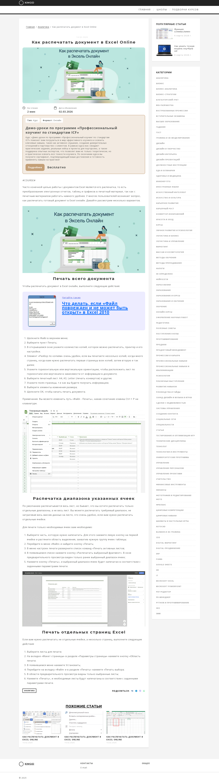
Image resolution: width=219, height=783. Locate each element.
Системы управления (168, 408)
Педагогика (162, 323)
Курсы (159, 225)
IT (157, 575)
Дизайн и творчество (168, 149)
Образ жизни (163, 285)
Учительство (163, 479)
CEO (158, 537)
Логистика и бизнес (167, 236)
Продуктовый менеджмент (171, 350)
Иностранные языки (167, 187)
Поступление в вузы (167, 334)
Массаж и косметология (170, 252)
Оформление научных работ (172, 317)
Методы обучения (166, 257)
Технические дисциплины (171, 441)
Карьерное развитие (167, 203)
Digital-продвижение (168, 548)
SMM (158, 613)
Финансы (161, 490)
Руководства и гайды (168, 392)
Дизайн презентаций (168, 159)
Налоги (160, 268)
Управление (162, 463)
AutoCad (161, 526)
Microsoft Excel (165, 581)
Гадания (161, 127)
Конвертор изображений (170, 214)
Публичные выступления (170, 381)
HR (157, 570)
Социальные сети (166, 419)
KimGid (24, 3)
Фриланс (161, 505)
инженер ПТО (163, 181)
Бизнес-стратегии (166, 94)
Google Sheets (164, 564)
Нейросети (162, 279)
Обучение (161, 306)
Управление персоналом (170, 468)
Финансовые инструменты (171, 484)
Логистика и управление (170, 241)
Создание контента (167, 414)
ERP (158, 554)
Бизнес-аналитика (166, 89)
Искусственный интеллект (171, 192)
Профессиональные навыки (171, 361)
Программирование (167, 339)
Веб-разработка (164, 105)
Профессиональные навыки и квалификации (172, 368)
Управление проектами (169, 473)
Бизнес (160, 83)
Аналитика (29, 691)
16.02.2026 (82, 37)
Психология (163, 376)
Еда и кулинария (165, 170)
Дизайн (160, 143)
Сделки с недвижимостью (171, 403)
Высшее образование (168, 121)
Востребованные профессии (172, 111)
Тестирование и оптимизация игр (175, 435)
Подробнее (35, 167)
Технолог (161, 446)
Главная (86, 9)
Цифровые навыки (166, 515)
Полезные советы (166, 328)
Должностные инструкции (171, 165)
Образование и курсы (168, 295)
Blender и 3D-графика (168, 532)
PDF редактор (163, 592)
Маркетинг (162, 247)
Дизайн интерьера (166, 154)
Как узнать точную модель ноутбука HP (184, 48)
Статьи (160, 430)
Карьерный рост (165, 208)
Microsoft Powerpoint (168, 586)
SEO (158, 608)
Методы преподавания (169, 263)
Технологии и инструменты (172, 452)
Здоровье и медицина (168, 176)
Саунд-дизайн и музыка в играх (174, 397)
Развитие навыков (166, 386)
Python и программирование (172, 603)
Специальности (165, 425)
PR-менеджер (163, 597)
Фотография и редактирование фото (173, 497)
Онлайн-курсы (164, 312)
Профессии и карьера (168, 355)
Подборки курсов (126, 9)
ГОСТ (158, 132)
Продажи (161, 344)
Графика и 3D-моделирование (173, 138)
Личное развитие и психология (174, 230)
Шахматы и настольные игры (172, 521)
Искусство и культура (168, 198)
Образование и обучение (170, 301)
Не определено (164, 274)
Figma (159, 559)
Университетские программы (172, 457)
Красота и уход (164, 219)
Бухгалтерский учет (167, 100)
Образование (163, 290)
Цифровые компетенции (170, 510)
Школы (103, 9)
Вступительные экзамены (170, 116)
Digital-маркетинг (166, 543)
